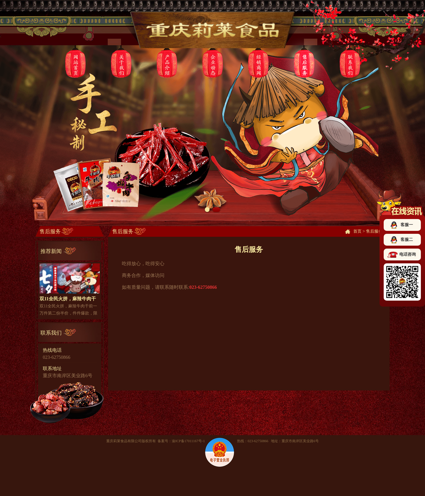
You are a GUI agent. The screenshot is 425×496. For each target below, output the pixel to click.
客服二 (407, 239)
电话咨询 (407, 254)
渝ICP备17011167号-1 (188, 441)
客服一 (407, 225)
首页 (357, 231)
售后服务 (374, 231)
